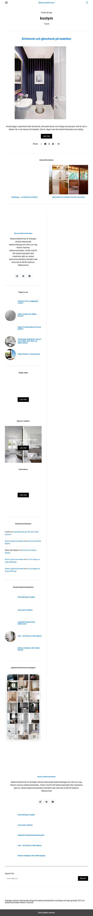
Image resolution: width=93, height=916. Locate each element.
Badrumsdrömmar (46, 2)
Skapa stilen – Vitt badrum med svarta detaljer (23, 392)
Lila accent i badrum (25, 610)
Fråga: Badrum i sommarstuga (29, 354)
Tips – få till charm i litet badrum (30, 636)
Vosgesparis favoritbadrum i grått (23, 441)
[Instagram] (17, 276)
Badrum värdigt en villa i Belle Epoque (28, 649)
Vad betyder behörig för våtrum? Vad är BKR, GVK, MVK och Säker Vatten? (29, 341)
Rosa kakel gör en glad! (23, 489)
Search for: (9, 873)
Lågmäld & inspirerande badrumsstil (26, 623)
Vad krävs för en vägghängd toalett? (28, 302)
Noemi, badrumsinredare (23, 233)
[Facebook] (29, 276)
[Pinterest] (23, 276)
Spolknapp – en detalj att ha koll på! (25, 197)
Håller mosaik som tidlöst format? (27, 315)
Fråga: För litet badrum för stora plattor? (29, 328)
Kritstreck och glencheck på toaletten (46, 39)
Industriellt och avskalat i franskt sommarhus (68, 197)
